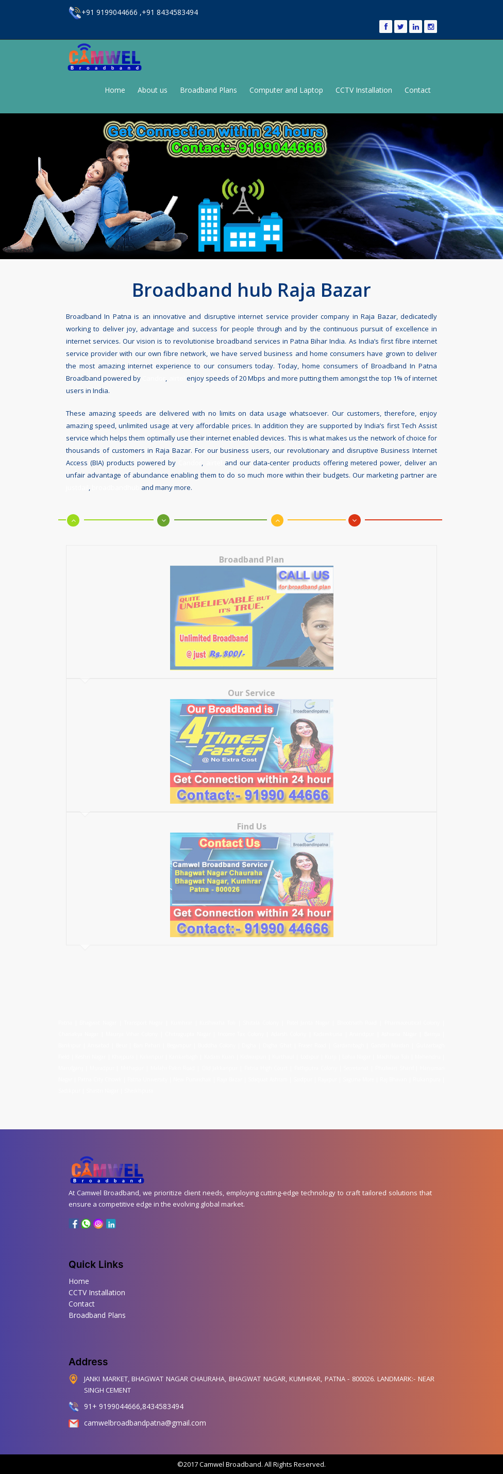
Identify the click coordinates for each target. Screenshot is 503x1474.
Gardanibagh (348, 1038)
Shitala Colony (261, 1015)
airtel (177, 376)
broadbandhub (116, 485)
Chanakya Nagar (78, 1026)
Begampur (179, 1038)
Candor (153, 376)
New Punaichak (192, 1072)
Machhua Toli (393, 1049)
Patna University (147, 1072)
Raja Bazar (229, 1072)
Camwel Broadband (229, 1464)
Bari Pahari (146, 1038)
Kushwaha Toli (217, 1015)
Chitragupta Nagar (187, 1026)
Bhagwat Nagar (97, 1015)
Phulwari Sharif (394, 1060)
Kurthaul (283, 1049)
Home (115, 90)
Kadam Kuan (219, 1049)
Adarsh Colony (288, 1026)
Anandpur (362, 1026)
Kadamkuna (327, 1026)
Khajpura (123, 1049)
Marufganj (70, 1060)
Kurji (331, 1049)
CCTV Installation (364, 90)
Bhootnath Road (357, 1015)
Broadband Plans (208, 90)
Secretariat (355, 1060)
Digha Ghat (277, 1038)
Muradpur (102, 1060)
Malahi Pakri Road (172, 1060)
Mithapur (132, 1060)
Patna (66, 1015)
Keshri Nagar (90, 1049)
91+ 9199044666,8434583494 (133, 1406)
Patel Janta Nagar (308, 1015)
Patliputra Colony (315, 1060)
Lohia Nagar (356, 1049)
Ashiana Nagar (398, 1026)
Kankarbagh (183, 1049)
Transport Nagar (144, 1015)
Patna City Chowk (100, 1072)
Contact (418, 90)
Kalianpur (151, 1049)
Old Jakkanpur (220, 1060)
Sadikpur (69, 1083)
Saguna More (358, 1072)
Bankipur (69, 1038)
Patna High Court (266, 1060)
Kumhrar (181, 1015)
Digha (249, 1038)
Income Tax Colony (241, 1026)
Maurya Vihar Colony (132, 1026)
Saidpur (302, 1072)
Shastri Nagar (102, 1083)
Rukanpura (427, 1072)
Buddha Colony (217, 1038)
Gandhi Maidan (390, 1038)
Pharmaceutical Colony (412, 1015)
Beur (121, 1038)
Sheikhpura (138, 1083)
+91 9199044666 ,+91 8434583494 (133, 12)
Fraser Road (312, 1038)
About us (152, 90)
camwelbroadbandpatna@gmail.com (145, 1423)
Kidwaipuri (253, 1049)
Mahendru (428, 1049)
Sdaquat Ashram (268, 1072)
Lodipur (309, 1049)
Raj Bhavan (393, 1072)
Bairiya (432, 1026)
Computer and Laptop (286, 90)
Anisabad (98, 1038)
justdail (77, 485)
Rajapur (327, 1072)
